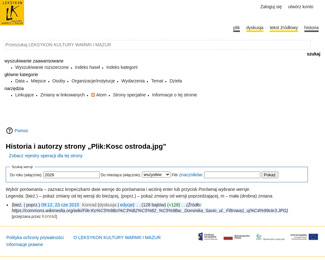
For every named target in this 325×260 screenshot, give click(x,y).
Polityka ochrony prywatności (35, 237)
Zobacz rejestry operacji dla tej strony (46, 155)
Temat (157, 80)
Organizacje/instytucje (93, 80)
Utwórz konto (300, 6)
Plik (236, 27)
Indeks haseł (87, 67)
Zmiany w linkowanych (62, 94)
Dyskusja (254, 27)
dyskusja (107, 204)
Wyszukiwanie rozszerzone (42, 67)
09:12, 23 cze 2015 (60, 204)
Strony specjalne (129, 94)
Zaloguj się (271, 6)
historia (311, 27)
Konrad (49, 216)
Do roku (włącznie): (26, 175)
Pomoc (22, 130)
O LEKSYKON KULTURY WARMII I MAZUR (117, 237)
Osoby (58, 80)
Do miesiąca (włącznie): (121, 175)
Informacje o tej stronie (174, 94)
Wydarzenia (133, 80)
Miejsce (38, 80)
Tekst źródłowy (284, 27)
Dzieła (175, 80)
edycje (126, 204)
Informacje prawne (24, 244)
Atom (101, 94)
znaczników (190, 174)
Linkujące (24, 94)
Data (20, 80)
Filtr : (187, 175)
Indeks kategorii (121, 67)
